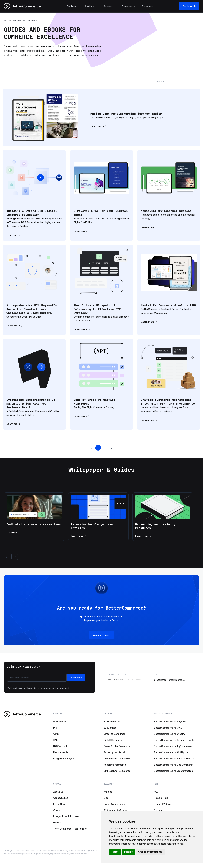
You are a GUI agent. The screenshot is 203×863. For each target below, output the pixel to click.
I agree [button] (115, 851)
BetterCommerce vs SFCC (168, 727)
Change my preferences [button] (150, 851)
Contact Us (59, 810)
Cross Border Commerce (117, 746)
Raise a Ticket (161, 798)
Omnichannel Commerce (117, 771)
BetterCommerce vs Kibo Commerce (174, 765)
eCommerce (60, 721)
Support (158, 810)
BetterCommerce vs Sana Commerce (174, 758)
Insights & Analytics (64, 758)
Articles (108, 791)
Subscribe (76, 677)
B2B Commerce (112, 721)
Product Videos (162, 804)
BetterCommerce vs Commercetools (174, 740)
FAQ (156, 791)
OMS (56, 734)
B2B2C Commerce (113, 740)
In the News (59, 804)
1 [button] (98, 447)
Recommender (61, 752)
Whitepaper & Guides (115, 810)
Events (57, 822)
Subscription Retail (114, 752)
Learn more (98, 126)
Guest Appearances (114, 804)
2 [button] (105, 447)
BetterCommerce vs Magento (170, 721)
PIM (55, 727)
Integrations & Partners (66, 816)
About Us (58, 791)
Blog (106, 798)
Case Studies (60, 798)
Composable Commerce (117, 758)
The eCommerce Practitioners (70, 829)
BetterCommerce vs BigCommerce (173, 746)
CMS (56, 740)
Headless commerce (115, 765)
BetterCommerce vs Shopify (169, 734)
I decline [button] (128, 851)
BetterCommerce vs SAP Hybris (171, 752)
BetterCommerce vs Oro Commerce (173, 771)
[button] (91, 447)
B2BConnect (60, 746)
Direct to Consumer (114, 734)
